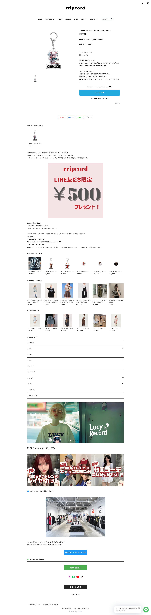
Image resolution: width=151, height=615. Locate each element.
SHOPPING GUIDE (64, 19)
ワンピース (30, 366)
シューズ (30, 378)
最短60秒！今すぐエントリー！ (75, 552)
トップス (29, 354)
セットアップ (31, 372)
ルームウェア (31, 390)
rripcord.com (75, 594)
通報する (117, 103)
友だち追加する (75, 568)
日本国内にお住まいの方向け (99, 98)
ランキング (30, 343)
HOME (40, 19)
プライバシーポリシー (34, 604)
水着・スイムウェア (33, 395)
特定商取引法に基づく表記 (50, 604)
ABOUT (84, 19)
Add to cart (99, 93)
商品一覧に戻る (75, 587)
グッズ (29, 384)
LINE (76, 19)
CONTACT (94, 19)
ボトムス (30, 360)
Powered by (75, 611)
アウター (30, 348)
